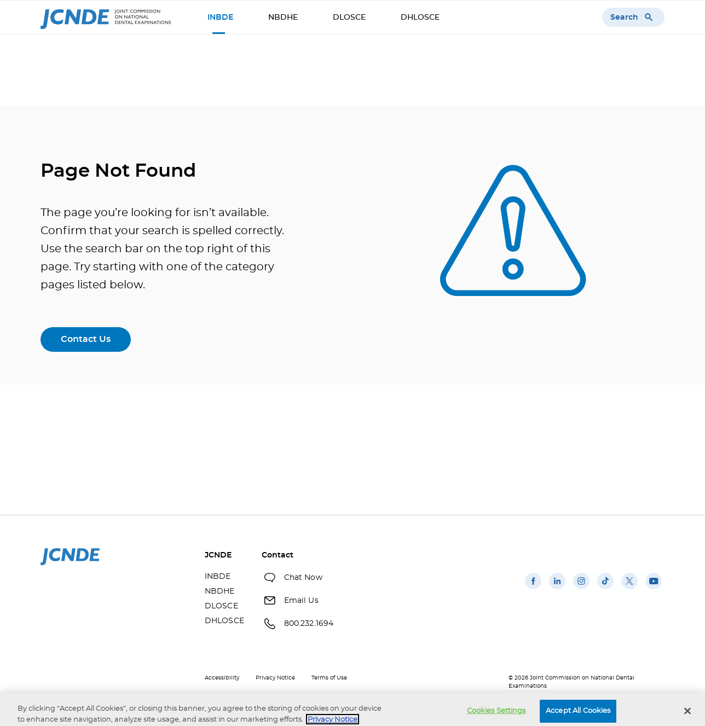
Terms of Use (329, 678)
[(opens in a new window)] (533, 589)
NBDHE (283, 17)
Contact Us (86, 339)
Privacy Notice (275, 678)
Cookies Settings (496, 714)
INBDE (220, 17)
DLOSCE (349, 17)
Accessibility (222, 678)
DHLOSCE (420, 17)
